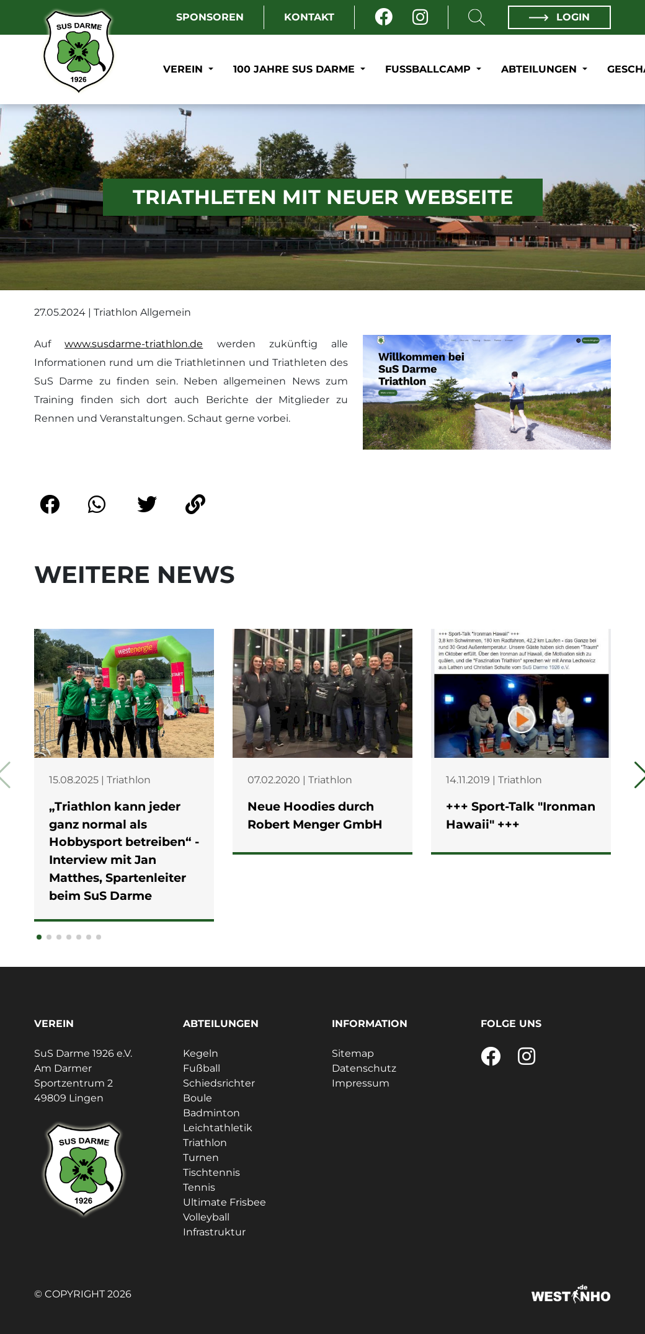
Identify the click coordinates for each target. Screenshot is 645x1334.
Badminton (211, 1113)
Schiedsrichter (219, 1083)
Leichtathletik (217, 1128)
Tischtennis (211, 1172)
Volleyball (206, 1217)
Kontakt (309, 17)
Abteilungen (540, 69)
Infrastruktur (214, 1232)
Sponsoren (210, 17)
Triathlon (205, 1143)
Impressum (360, 1083)
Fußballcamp (429, 69)
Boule (197, 1098)
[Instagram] (420, 17)
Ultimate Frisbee (224, 1202)
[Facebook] (384, 17)
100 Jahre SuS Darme (295, 69)
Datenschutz (364, 1068)
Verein (184, 69)
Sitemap (353, 1053)
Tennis (199, 1187)
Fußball (201, 1068)
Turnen (201, 1157)
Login (559, 17)
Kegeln (200, 1053)
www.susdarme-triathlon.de (133, 344)
